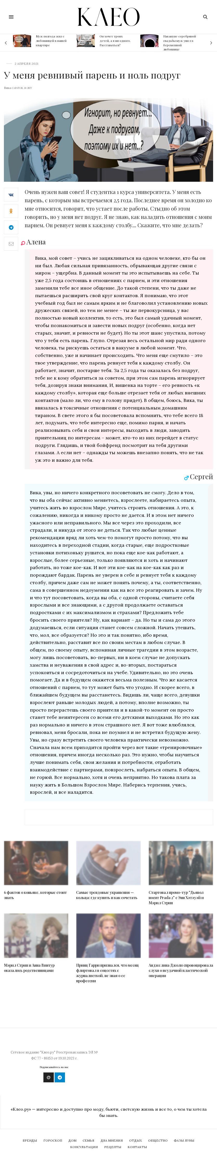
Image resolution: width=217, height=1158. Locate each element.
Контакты (137, 1147)
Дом (72, 1140)
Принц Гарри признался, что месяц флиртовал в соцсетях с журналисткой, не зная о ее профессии (107, 973)
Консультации (84, 1147)
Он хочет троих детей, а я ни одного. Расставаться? (115, 40)
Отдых (135, 1140)
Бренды (30, 1140)
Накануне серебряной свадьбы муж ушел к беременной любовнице (179, 42)
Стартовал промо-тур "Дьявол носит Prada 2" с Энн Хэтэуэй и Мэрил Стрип (176, 897)
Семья (88, 1140)
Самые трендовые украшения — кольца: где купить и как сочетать (106, 895)
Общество (158, 1140)
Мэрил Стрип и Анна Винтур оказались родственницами (29, 968)
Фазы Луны (184, 1140)
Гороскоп (52, 1140)
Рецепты (112, 1147)
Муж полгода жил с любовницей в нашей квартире (51, 40)
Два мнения (112, 1140)
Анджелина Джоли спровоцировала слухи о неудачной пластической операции (181, 970)
